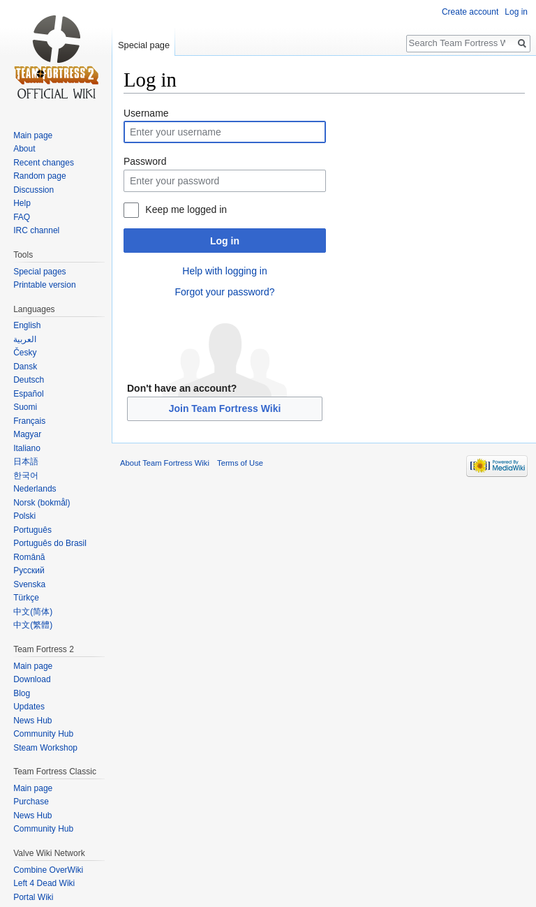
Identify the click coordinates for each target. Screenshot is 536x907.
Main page (32, 135)
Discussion (33, 190)
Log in (224, 240)
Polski (24, 516)
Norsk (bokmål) (41, 503)
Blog (21, 693)
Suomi (25, 407)
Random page (39, 176)
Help (22, 203)
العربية (24, 339)
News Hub (32, 720)
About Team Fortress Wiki (164, 463)
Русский (29, 570)
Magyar (27, 434)
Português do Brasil (50, 543)
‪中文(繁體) (32, 625)
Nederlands (34, 489)
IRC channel (36, 230)
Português (32, 530)
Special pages (39, 271)
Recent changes (43, 163)
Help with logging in (224, 270)
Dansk (25, 366)
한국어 (25, 475)
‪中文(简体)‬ (32, 612)
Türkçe (26, 598)
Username (146, 113)
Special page (144, 45)
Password (145, 161)
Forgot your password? (224, 291)
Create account (470, 12)
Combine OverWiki (48, 870)
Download (31, 679)
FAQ (21, 217)
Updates (29, 706)
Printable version (44, 285)
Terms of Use (240, 463)
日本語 (25, 461)
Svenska (29, 584)
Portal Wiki (33, 897)
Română (29, 557)
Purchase (31, 801)
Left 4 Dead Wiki (44, 883)
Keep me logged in (186, 209)
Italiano (26, 448)
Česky (24, 352)
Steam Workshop (45, 748)
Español (28, 394)
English (26, 325)
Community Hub (43, 734)
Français (29, 421)
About (24, 149)
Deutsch (28, 380)
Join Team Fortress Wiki (225, 408)
